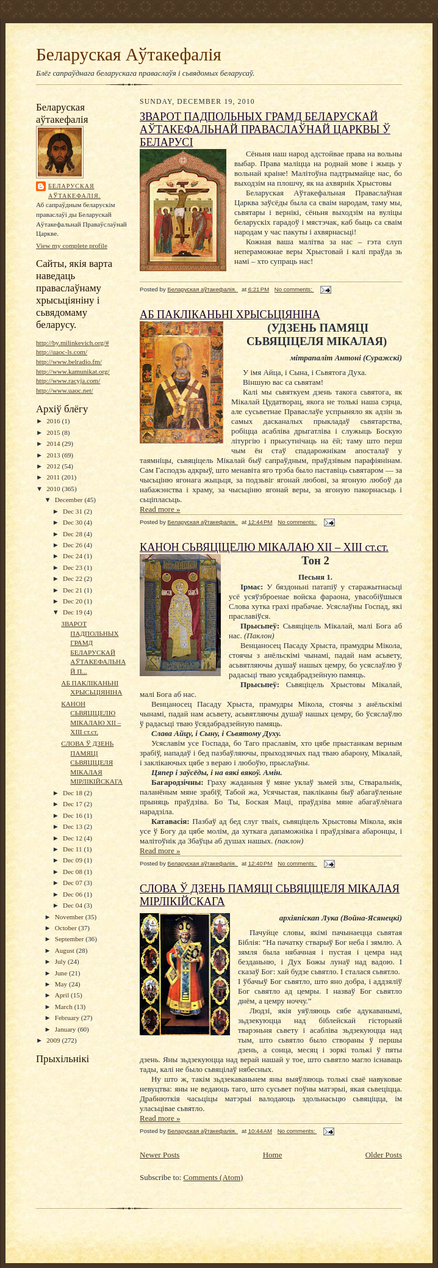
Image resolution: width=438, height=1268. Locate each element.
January (66, 1029)
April (63, 995)
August (65, 950)
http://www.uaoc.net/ (64, 390)
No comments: (294, 289)
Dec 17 (73, 803)
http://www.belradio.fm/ (69, 361)
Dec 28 (73, 533)
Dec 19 (73, 612)
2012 (54, 466)
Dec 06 (73, 894)
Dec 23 (73, 567)
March (64, 1006)
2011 (54, 477)
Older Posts (383, 1154)
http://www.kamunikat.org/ (73, 371)
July (61, 961)
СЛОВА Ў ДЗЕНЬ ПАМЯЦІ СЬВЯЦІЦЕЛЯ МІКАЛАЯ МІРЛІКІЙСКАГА (92, 762)
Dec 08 (73, 871)
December (70, 499)
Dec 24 (73, 555)
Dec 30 (73, 522)
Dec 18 (73, 792)
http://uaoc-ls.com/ (61, 351)
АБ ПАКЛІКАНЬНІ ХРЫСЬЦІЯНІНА (230, 314)
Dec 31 (73, 511)
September (70, 938)
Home (272, 1154)
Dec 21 (73, 590)
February (68, 1017)
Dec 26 (73, 544)
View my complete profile (71, 245)
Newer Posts (159, 1154)
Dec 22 (73, 578)
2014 (54, 443)
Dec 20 (73, 601)
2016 (54, 420)
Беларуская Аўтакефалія (128, 54)
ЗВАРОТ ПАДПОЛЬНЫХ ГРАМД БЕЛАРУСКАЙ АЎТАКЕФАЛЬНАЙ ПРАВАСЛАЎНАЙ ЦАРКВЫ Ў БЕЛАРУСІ (265, 129)
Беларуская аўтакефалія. (74, 191)
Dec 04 (73, 905)
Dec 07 (73, 882)
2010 (54, 488)
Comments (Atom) (213, 1177)
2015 (54, 432)
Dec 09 (73, 860)
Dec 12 (73, 838)
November (70, 916)
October (67, 927)
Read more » (160, 509)
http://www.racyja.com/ (68, 380)
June (62, 973)
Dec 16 (73, 815)
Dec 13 (73, 826)
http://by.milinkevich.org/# (72, 342)
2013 (54, 455)
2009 (54, 1040)
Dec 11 (73, 849)
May (62, 984)
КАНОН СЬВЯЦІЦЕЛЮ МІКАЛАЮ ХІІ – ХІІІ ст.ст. (264, 547)
